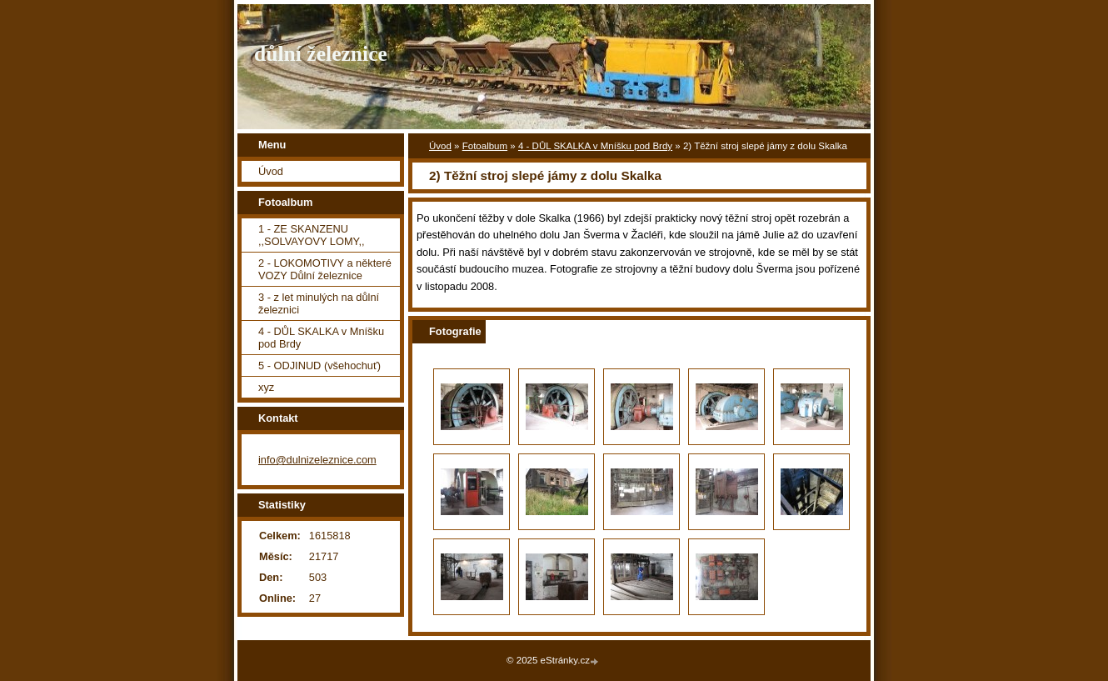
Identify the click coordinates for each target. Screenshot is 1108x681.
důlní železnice (320, 54)
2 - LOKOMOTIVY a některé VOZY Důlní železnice (325, 269)
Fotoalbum (484, 146)
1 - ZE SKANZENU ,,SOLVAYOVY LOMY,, (311, 235)
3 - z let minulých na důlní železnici (318, 303)
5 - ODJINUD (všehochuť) (319, 365)
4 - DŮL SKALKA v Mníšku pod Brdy (595, 146)
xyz (266, 387)
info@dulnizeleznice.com (317, 459)
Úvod (440, 146)
